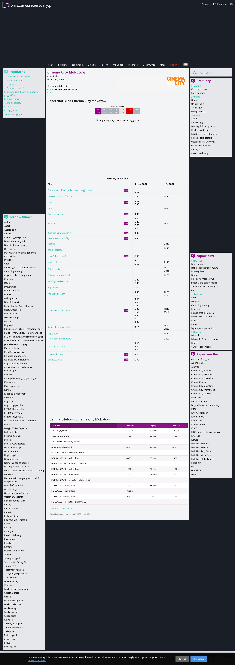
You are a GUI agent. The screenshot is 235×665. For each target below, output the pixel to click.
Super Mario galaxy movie (204, 282)
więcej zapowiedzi (202, 346)
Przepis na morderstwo (202, 278)
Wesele (7, 596)
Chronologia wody (200, 305)
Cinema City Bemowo (202, 374)
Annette (8, 233)
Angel (7, 225)
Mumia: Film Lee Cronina (203, 316)
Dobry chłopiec (11, 290)
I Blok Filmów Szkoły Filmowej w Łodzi (23, 328)
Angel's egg (197, 122)
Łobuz (194, 290)
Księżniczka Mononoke (15, 393)
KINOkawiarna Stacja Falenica (205, 432)
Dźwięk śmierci (11, 302)
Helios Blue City (199, 401)
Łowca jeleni (10, 646)
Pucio (194, 324)
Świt (193, 466)
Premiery (62, 64)
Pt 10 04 (116, 111)
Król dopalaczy (55, 249)
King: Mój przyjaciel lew (15, 363)
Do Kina (92, 64)
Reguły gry (9, 543)
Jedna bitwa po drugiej (15, 344)
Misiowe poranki (12, 435)
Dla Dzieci (133, 64)
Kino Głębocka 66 (199, 412)
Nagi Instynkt (10, 455)
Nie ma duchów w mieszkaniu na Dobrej (24, 470)
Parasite (8, 512)
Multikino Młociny (199, 443)
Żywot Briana (10, 639)
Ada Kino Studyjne (200, 359)
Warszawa (202, 72)
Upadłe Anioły (11, 581)
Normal (195, 343)
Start (50, 64)
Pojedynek (53, 287)
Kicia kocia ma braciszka (59, 232)
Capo (6, 263)
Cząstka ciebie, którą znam (61, 196)
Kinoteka (195, 435)
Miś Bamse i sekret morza (204, 134)
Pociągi (7, 527)
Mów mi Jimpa (55, 262)
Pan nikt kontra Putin (14, 500)
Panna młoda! (11, 508)
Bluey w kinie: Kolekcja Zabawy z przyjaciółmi (70, 190)
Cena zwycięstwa (199, 89)
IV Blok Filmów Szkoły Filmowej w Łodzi (23, 340)
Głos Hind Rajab (12, 317)
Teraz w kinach (21, 217)
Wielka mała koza (12, 604)
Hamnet (8, 321)
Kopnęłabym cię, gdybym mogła (20, 378)
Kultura (194, 439)
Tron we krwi (10, 577)
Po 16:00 (171, 184)
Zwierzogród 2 (55, 359)
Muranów (196, 462)
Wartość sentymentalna (59, 338)
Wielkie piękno (11, 612)
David (50, 202)
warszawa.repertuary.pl (31, 5)
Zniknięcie (9, 631)
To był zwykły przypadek (16, 573)
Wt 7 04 (98, 111)
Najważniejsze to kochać (16, 462)
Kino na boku (197, 416)
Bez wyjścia (10, 249)
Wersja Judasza (198, 111)
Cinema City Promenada (203, 389)
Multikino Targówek (201, 451)
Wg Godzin (118, 64)
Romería (8, 546)
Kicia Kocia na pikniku (14, 352)
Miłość (7, 439)
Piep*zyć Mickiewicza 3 (59, 281)
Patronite (175, 64)
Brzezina (8, 259)
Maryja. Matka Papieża (202, 312)
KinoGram (196, 428)
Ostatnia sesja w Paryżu (59, 275)
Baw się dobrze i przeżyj (203, 126)
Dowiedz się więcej (37, 660)
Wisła (193, 474)
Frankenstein (10, 313)
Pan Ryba (196, 149)
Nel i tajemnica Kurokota (16, 466)
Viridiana (8, 585)
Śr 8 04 (104, 111)
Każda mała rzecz (13, 348)
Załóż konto (221, 4)
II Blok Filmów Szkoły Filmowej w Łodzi (23, 332)
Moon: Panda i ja (12, 447)
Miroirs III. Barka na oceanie (204, 339)
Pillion (7, 523)
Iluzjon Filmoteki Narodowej (205, 405)
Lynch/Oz (8, 424)
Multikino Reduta (199, 447)
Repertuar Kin (207, 354)
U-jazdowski (197, 470)
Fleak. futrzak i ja (56, 214)
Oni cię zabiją (54, 269)
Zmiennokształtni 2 (57, 354)
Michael (195, 335)
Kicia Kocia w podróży (58, 238)
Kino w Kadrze (198, 424)
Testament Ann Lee (14, 569)
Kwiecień (195, 309)
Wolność (8, 619)
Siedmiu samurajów (14, 550)
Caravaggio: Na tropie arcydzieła (20, 267)
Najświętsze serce (13, 459)
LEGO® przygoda (13, 412)
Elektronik (196, 397)
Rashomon (9, 539)
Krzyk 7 (7, 389)
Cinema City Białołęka (202, 378)
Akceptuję (198, 658)
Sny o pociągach (12, 558)
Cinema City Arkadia (201, 370)
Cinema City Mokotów (202, 385)
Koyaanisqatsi (11, 382)
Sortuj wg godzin (131, 120)
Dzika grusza (10, 298)
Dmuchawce (197, 264)
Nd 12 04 (129, 111)
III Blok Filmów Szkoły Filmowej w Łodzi (23, 336)
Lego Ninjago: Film (13, 405)
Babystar (195, 301)
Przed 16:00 (142, 184)
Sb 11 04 (123, 111)
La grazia (8, 401)
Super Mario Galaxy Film (59, 310)
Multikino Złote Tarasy (202, 459)
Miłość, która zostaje (201, 137)
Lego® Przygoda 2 (57, 256)
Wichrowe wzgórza (13, 600)
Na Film (104, 64)
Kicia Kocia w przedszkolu (16, 359)
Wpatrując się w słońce (202, 328)
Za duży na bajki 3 (56, 346)
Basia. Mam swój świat (15, 241)
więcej (50, 92)
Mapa (162, 64)
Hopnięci (52, 223)
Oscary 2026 (149, 64)
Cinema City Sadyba (201, 393)
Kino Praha (196, 420)
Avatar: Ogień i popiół (15, 237)
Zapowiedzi (77, 64)
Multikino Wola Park (201, 455)
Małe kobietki (11, 432)
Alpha (194, 118)
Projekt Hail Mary (56, 293)
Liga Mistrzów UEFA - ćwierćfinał (20, 420)
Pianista (195, 320)
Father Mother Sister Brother (18, 306)
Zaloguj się (206, 4)
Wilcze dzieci (10, 615)
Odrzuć (182, 658)
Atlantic (195, 366)
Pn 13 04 (136, 111)
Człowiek (8, 279)
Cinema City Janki (199, 382)
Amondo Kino (198, 362)
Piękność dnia (11, 516)
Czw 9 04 (110, 111)
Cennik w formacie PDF (61, 508)
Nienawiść (9, 474)
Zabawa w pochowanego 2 (204, 286)
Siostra (7, 554)
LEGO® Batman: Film (14, 409)
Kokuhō (51, 243)
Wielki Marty (10, 608)
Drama (51, 208)
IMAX (193, 409)
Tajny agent (53, 333)
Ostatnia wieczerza (200, 145)
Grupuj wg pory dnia (109, 120)
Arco (193, 297)
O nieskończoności (13, 485)
